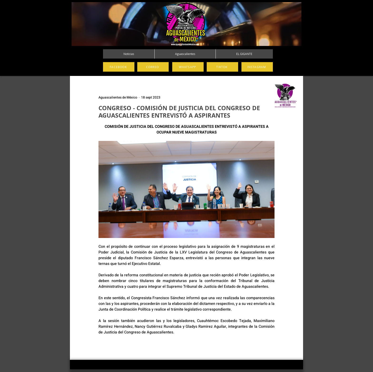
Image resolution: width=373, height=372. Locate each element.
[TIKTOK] (222, 67)
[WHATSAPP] (188, 67)
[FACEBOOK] (118, 67)
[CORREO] (153, 67)
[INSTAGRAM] (257, 67)
